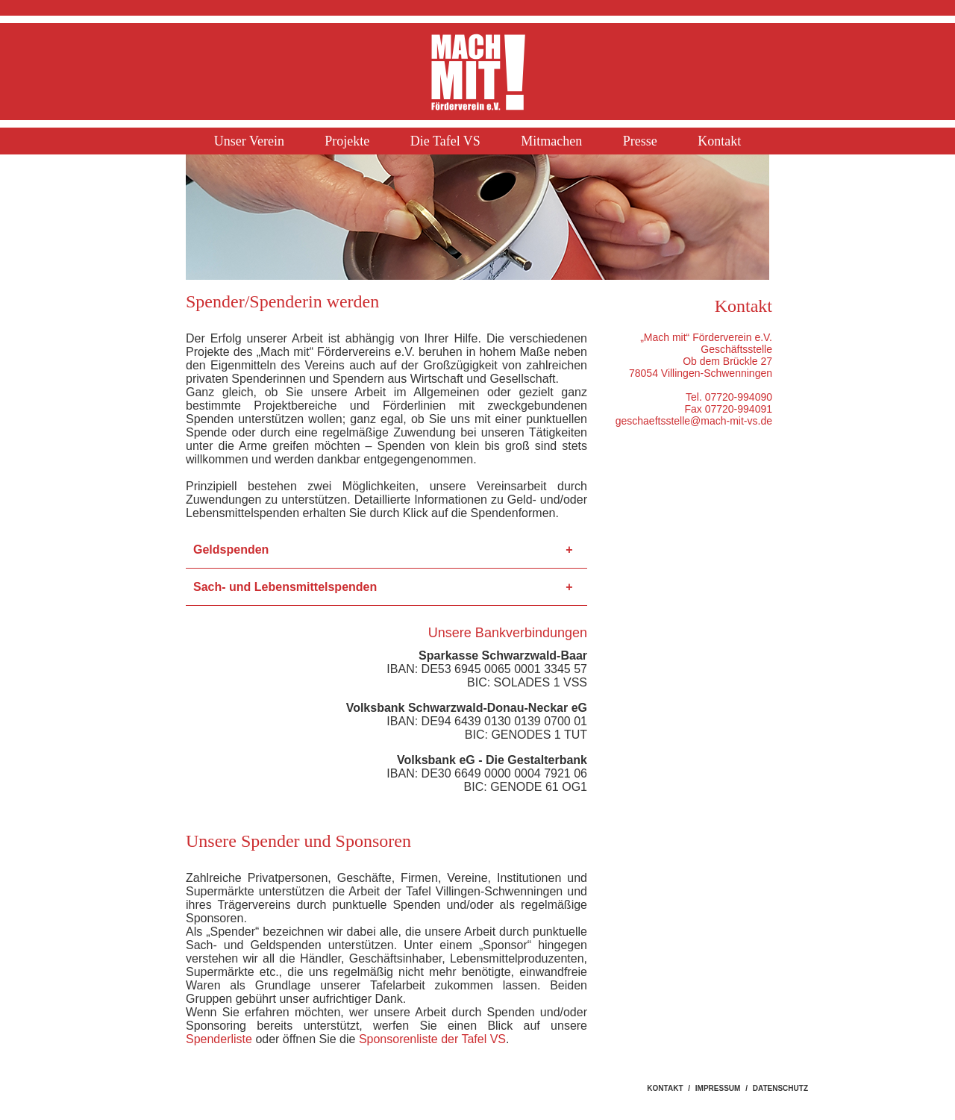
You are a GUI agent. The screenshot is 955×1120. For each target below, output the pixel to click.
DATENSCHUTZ (780, 1088)
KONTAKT (665, 1088)
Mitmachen (551, 141)
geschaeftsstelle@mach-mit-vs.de (694, 421)
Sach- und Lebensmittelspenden (285, 587)
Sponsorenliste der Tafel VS (432, 1039)
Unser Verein (249, 141)
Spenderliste (219, 1039)
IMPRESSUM (718, 1088)
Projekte (347, 141)
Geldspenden (231, 549)
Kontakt (719, 141)
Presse (640, 141)
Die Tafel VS (445, 141)
